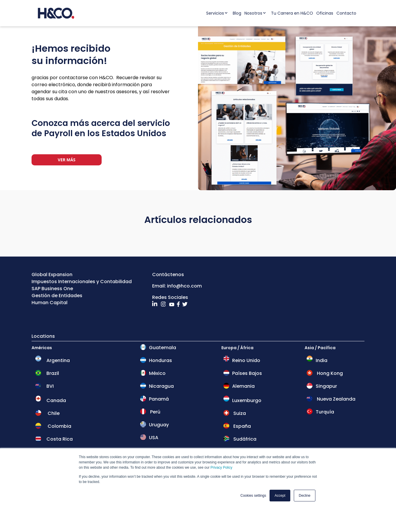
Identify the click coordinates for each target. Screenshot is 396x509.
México (157, 373)
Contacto (346, 13)
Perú (154, 411)
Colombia (58, 426)
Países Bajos (246, 373)
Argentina (58, 360)
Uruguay (159, 424)
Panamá (159, 399)
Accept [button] (280, 496)
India (321, 360)
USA (153, 437)
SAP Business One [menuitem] (52, 288)
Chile (53, 413)
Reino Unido (245, 360)
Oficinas (324, 13)
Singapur (326, 386)
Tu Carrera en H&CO (292, 13)
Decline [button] (304, 496)
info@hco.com (184, 286)
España (241, 426)
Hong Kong (329, 373)
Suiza (239, 413)
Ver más (66, 159)
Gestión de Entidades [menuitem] (57, 295)
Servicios (215, 13)
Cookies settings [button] (253, 496)
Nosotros (253, 13)
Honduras (160, 360)
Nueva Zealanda (335, 399)
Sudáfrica (244, 439)
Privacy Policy (221, 468)
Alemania (243, 386)
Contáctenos (168, 274)
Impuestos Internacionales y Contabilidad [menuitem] (82, 281)
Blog (237, 13)
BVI (49, 386)
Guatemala (162, 347)
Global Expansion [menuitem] (52, 274)
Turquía (324, 411)
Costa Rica (59, 439)
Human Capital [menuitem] (49, 302)
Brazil (52, 373)
